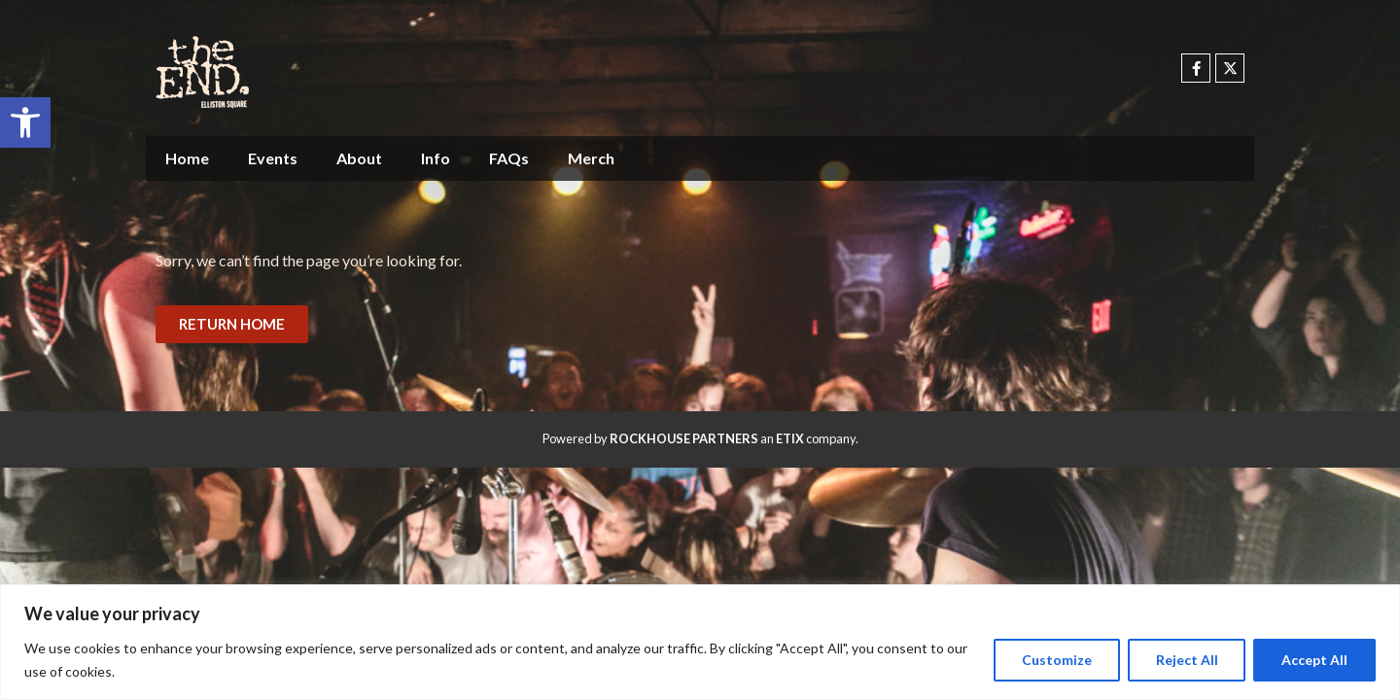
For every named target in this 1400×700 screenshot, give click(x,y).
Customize (1056, 659)
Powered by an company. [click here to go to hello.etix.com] (700, 438)
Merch (591, 158)
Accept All (1314, 659)
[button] (25, 122)
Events (273, 158)
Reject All (1186, 659)
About (359, 158)
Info (435, 158)
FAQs (509, 158)
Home (187, 158)
